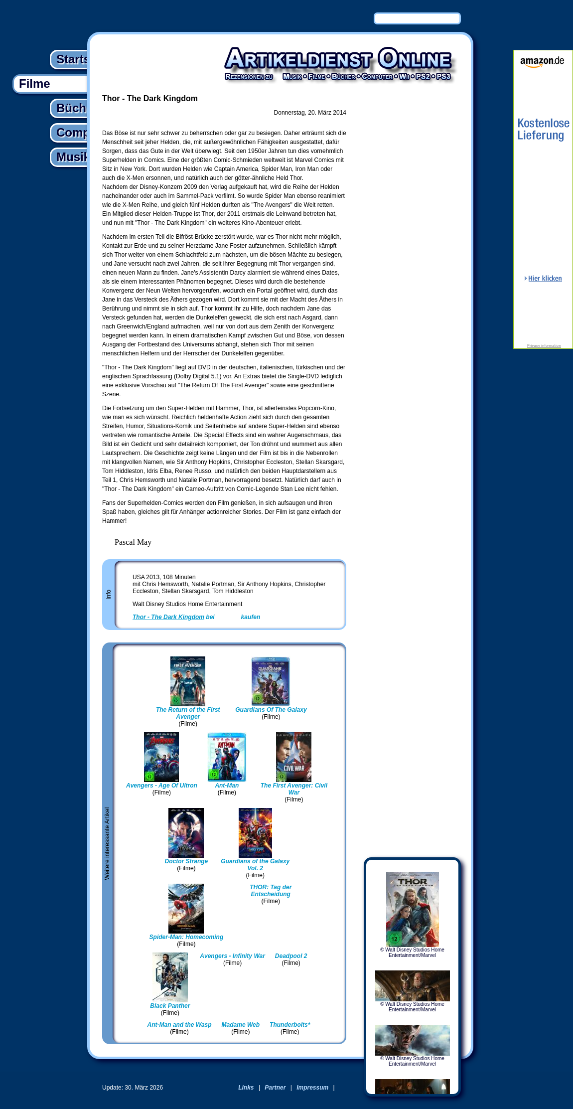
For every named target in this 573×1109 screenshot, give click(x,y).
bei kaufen (196, 617)
